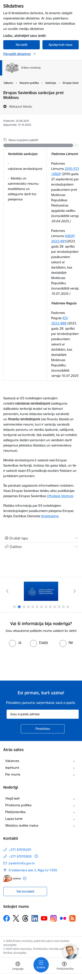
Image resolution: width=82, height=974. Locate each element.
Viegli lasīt (12, 798)
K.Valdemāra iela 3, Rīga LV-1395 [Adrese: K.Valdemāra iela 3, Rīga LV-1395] (33, 870)
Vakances (12, 761)
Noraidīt (21, 45)
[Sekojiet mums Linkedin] (34, 918)
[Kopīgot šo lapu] (41, 547)
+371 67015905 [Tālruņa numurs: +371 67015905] (20, 856)
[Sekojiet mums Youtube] (44, 918)
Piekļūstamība (15, 812)
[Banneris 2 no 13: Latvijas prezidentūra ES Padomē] (41, 591)
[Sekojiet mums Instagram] (53, 918)
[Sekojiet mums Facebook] (6, 918)
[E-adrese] (12, 878)
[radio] (15, 642)
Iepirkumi (12, 767)
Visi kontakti (25, 891)
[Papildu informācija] (36, 856)
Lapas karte (14, 819)
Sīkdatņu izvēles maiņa (21, 825)
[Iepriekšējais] (7, 591)
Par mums (12, 774)
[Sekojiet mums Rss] (72, 918)
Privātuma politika (18, 805)
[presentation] (36, 663)
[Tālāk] (75, 591)
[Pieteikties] (43, 728)
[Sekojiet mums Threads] (25, 918)
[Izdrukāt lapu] (41, 538)
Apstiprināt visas (60, 45)
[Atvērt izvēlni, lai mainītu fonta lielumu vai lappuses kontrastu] (64, 966)
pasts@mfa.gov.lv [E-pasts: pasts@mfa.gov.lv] (22, 863)
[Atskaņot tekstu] (20, 106)
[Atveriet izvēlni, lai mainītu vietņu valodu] (17, 966)
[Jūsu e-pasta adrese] (43, 714)
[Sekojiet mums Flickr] (63, 918)
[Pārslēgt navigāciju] (41, 964)
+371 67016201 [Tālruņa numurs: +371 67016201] (20, 850)
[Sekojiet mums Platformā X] (16, 918)
